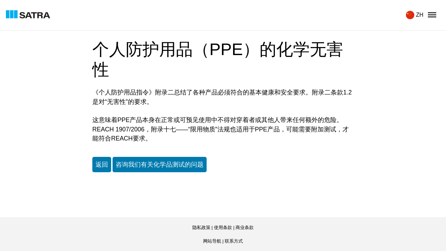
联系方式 (234, 241)
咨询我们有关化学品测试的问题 (159, 164)
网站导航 (212, 241)
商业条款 (245, 227)
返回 (101, 164)
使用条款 (223, 227)
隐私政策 (201, 227)
